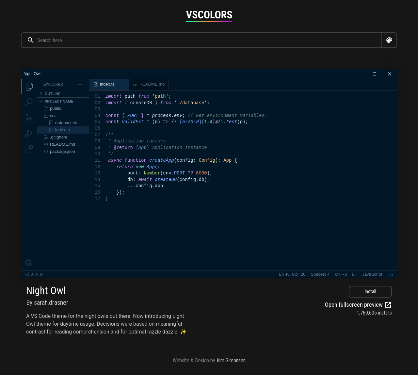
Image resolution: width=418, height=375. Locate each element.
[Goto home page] (209, 16)
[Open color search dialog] (389, 40)
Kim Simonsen (231, 360)
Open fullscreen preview (358, 305)
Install (370, 291)
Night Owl (46, 290)
